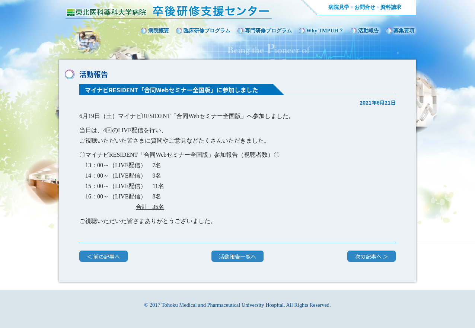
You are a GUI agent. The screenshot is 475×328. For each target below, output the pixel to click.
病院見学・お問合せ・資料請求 (364, 7)
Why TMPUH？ (325, 31)
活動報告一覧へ (237, 256)
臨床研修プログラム (207, 31)
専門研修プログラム (268, 31)
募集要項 (403, 31)
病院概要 (158, 31)
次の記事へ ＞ (371, 256)
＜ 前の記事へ (103, 256)
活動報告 (368, 31)
